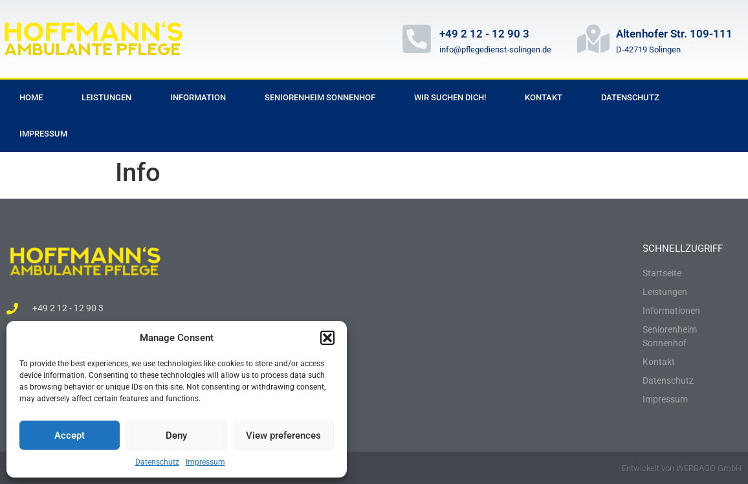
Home (31, 97)
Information (198, 97)
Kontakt (543, 97)
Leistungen (106, 97)
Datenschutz (157, 462)
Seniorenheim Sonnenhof (320, 97)
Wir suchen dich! (450, 97)
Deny (176, 435)
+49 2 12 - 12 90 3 (484, 33)
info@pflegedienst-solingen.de (495, 49)
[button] (327, 337)
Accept (69, 435)
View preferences (283, 435)
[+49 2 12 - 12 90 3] (417, 39)
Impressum (205, 462)
